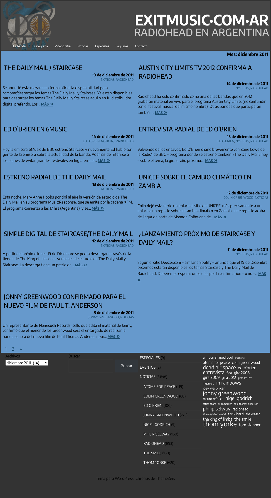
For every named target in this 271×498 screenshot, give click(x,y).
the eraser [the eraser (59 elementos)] (253, 414)
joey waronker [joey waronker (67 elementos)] (213, 388)
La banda (19, 46)
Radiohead (125, 79)
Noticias (82, 46)
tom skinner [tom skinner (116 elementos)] (250, 425)
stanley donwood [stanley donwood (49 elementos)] (214, 414)
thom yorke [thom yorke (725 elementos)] (220, 423)
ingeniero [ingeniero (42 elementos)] (208, 383)
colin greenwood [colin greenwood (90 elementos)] (246, 362)
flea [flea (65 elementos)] (229, 373)
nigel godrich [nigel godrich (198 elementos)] (239, 398)
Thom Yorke (154, 462)
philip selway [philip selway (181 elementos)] (216, 408)
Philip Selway (156, 434)
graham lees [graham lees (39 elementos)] (245, 378)
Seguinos (122, 46)
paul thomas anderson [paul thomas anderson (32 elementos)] (246, 403)
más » (47, 103)
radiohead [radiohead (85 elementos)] (240, 409)
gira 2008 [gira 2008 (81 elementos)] (242, 372)
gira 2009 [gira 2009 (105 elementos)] (211, 377)
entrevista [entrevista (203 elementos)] (213, 372)
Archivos (12, 355)
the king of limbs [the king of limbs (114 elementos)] (217, 419)
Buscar (74, 355)
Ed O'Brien (91, 140)
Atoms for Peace (159, 386)
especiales (150, 357)
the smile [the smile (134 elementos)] (242, 419)
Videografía (63, 46)
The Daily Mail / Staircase (43, 67)
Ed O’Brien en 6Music (35, 129)
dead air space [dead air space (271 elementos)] (219, 367)
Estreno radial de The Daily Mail (55, 177)
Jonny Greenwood (104, 316)
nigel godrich (156, 424)
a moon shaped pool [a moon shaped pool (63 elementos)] (218, 357)
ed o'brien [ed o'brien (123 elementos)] (247, 367)
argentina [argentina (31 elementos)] (239, 357)
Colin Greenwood (239, 197)
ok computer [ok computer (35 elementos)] (225, 403)
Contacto (141, 46)
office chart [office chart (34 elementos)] (209, 403)
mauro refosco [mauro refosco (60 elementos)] (213, 399)
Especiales (102, 46)
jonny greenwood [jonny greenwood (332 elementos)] (225, 393)
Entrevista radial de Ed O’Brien (188, 129)
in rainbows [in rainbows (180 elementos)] (228, 382)
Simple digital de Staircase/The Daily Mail (68, 233)
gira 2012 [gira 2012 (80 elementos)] (229, 377)
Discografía (40, 46)
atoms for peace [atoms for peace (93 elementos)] (216, 362)
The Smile (152, 453)
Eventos (148, 367)
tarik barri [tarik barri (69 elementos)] (236, 414)
